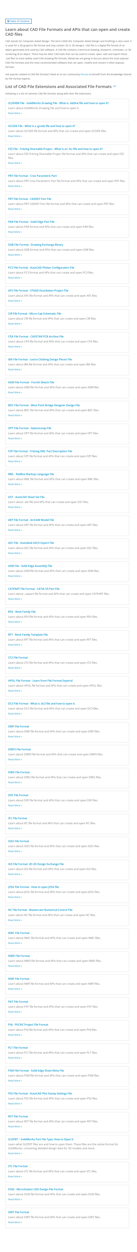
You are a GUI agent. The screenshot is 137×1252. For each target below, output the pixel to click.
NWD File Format (19, 956)
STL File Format (18, 1166)
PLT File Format (18, 1047)
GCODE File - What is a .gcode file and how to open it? (41, 126)
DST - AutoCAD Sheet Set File (26, 497)
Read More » (15, 113)
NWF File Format (18, 979)
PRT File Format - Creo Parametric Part (32, 176)
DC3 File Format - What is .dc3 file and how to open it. (41, 703)
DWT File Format (18, 1212)
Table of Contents (18, 21)
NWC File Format (18, 933)
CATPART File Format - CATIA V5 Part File (33, 589)
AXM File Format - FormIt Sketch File (31, 382)
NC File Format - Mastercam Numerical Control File (40, 910)
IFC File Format (17, 818)
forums (85, 74)
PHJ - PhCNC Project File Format (28, 1024)
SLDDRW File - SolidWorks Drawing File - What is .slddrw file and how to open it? (58, 103)
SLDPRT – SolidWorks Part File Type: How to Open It (40, 1139)
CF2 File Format (18, 657)
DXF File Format (18, 795)
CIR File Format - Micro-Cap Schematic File (34, 313)
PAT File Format (18, 1001)
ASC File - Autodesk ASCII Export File (31, 543)
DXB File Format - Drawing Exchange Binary (35, 245)
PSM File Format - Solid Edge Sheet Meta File (36, 1070)
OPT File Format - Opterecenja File (29, 428)
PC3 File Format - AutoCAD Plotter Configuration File (41, 267)
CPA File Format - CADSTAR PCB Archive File (36, 336)
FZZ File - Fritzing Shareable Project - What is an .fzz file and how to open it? (55, 149)
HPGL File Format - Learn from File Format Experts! (40, 680)
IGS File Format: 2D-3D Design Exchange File (36, 864)
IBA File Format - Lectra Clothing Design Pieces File (40, 359)
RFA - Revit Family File (22, 612)
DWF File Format (18, 726)
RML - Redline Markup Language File (31, 474)
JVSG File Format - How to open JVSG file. (33, 887)
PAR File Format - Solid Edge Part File (31, 222)
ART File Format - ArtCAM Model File (31, 520)
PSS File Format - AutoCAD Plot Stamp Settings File (40, 1093)
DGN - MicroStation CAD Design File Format (35, 1189)
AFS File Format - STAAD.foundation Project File (38, 290)
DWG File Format (19, 772)
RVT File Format (18, 1116)
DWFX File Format (19, 749)
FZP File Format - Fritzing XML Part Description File (40, 451)
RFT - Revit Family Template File (28, 634)
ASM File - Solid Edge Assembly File (30, 566)
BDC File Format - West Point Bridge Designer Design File (44, 405)
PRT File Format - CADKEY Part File (29, 199)
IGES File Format (18, 841)
